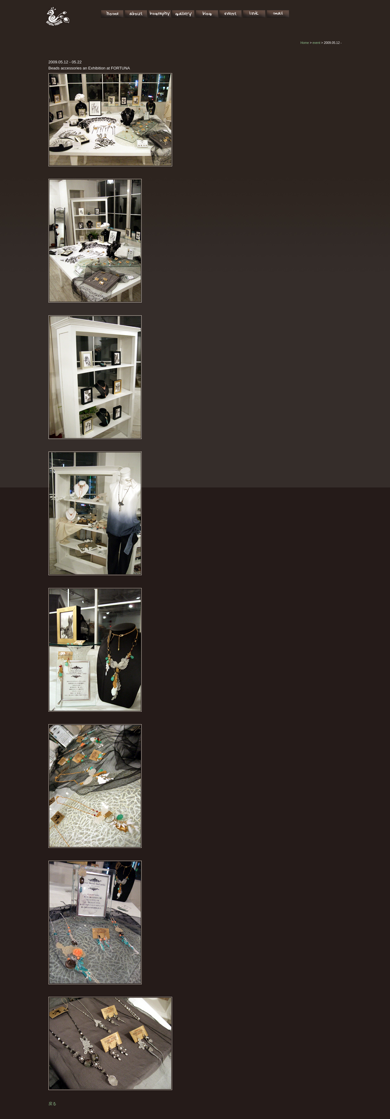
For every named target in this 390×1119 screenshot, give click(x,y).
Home (304, 42)
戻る (52, 1103)
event (316, 42)
